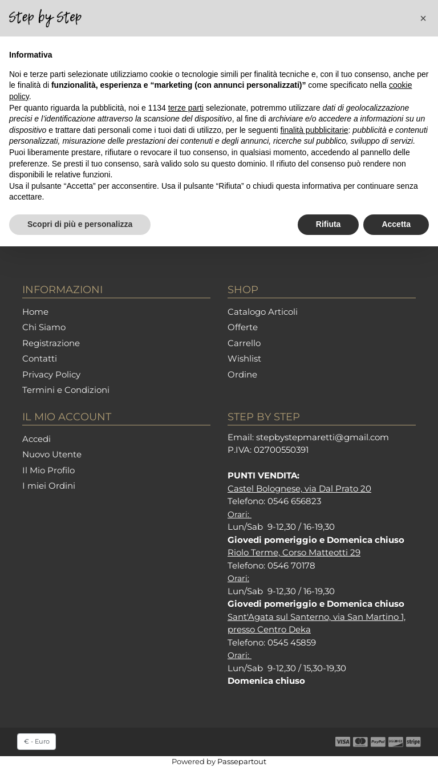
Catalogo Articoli (263, 311)
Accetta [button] (396, 224)
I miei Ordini (48, 485)
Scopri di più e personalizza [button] (79, 224)
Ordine (242, 374)
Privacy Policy (51, 374)
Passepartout (241, 761)
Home (35, 311)
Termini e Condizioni (66, 389)
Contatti (39, 358)
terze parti (186, 107)
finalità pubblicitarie (314, 130)
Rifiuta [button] (328, 224)
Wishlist (244, 358)
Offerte (243, 327)
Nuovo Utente (52, 454)
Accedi (36, 438)
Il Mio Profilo (48, 470)
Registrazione (51, 343)
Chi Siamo (44, 327)
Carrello (244, 343)
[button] (423, 18)
